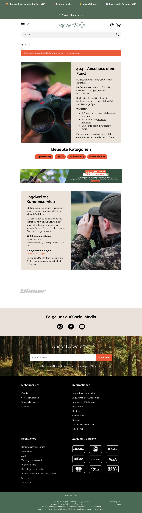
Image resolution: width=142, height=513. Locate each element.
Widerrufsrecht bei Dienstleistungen (38, 473)
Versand (86, 502)
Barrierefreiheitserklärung (33, 447)
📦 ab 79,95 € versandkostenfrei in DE (25, 4)
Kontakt (25, 406)
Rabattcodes (78, 406)
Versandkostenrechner (83, 424)
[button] (112, 25)
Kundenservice (89, 137)
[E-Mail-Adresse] (63, 357)
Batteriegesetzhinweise (32, 469)
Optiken (60, 157)
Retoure (76, 420)
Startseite (106, 126)
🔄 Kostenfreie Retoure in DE (121, 4)
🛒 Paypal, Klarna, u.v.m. (71, 15)
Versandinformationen (82, 509)
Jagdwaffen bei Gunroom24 (85, 398)
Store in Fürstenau (30, 398)
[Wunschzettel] (29, 25)
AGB (23, 456)
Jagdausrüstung (76, 157)
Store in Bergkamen (30, 402)
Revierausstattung (97, 157)
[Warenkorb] (118, 25)
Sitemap (25, 478)
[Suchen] (67, 35)
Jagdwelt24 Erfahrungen (84, 402)
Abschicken (104, 357)
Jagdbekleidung (44, 157)
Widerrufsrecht (28, 465)
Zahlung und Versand (31, 460)
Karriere (76, 411)
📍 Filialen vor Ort (62, 4)
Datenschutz (27, 451)
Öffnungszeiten (79, 415)
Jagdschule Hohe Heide (83, 393)
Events (24, 393)
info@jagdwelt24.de (36, 253)
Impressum (26, 482)
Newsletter (77, 429)
